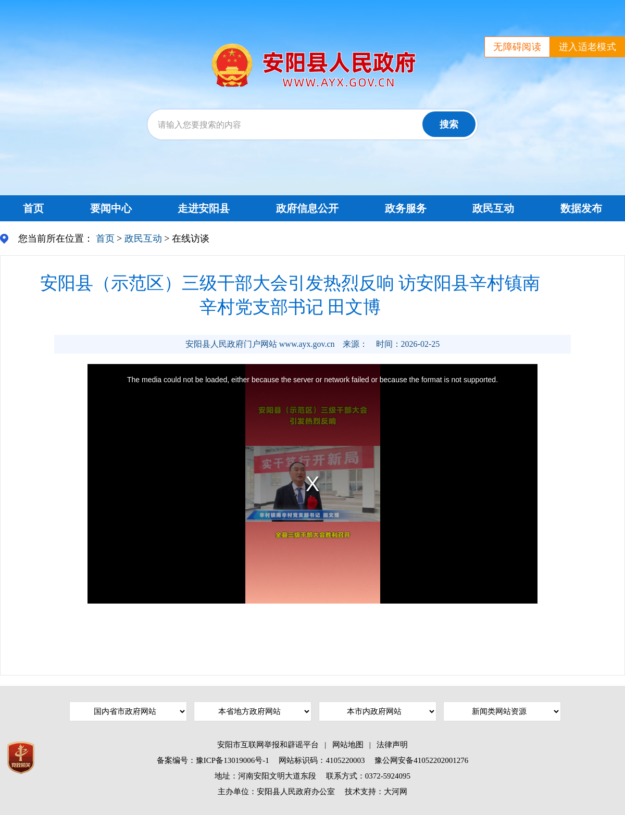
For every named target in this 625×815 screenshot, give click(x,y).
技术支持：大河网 (376, 791)
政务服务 (406, 208)
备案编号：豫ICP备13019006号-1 (213, 760)
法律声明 (392, 745)
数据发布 (581, 208)
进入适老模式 (587, 47)
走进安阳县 (204, 208)
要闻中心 (111, 208)
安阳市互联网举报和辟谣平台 (268, 745)
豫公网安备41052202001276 (421, 760)
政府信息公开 (307, 208)
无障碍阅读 (517, 47)
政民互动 (493, 208)
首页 (33, 208)
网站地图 (348, 745)
